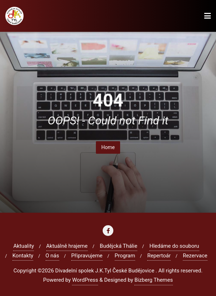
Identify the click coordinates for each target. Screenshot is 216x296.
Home (108, 147)
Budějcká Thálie (118, 246)
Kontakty (23, 255)
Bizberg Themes (153, 280)
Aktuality (23, 246)
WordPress (85, 280)
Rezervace (195, 255)
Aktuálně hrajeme (67, 246)
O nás (52, 255)
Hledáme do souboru (174, 246)
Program (125, 255)
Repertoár (159, 255)
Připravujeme (87, 255)
